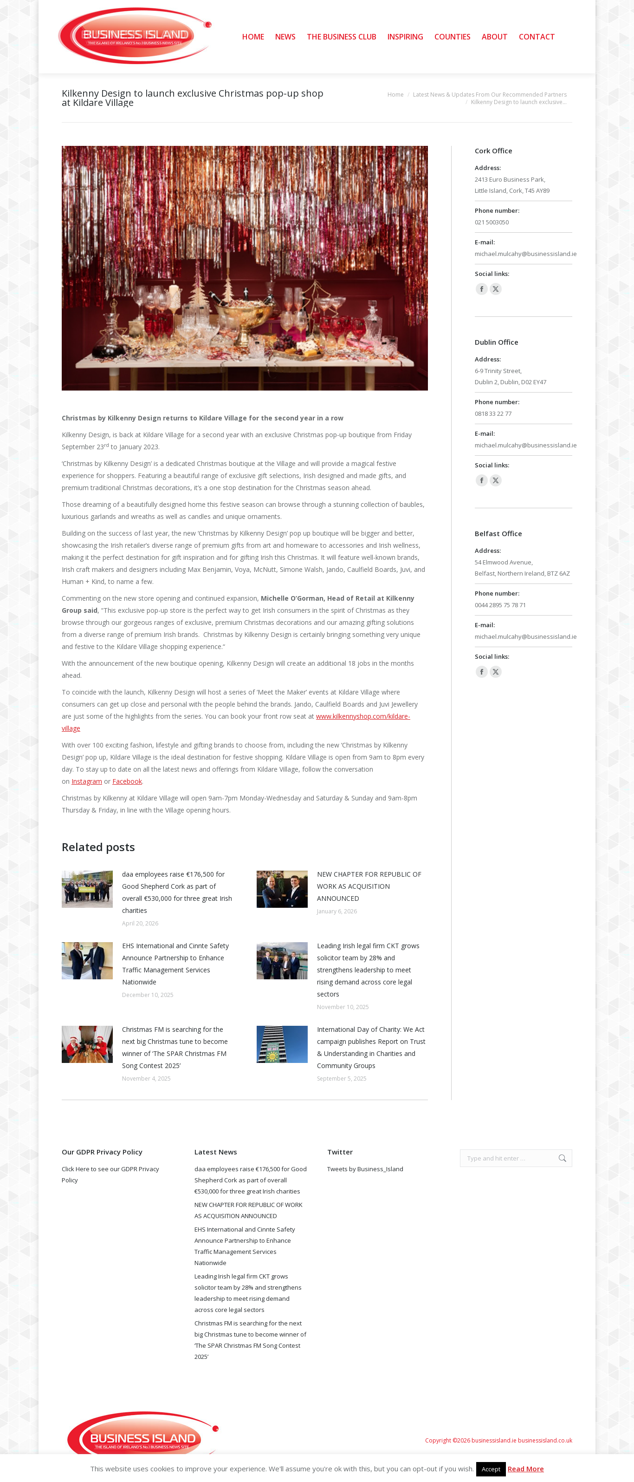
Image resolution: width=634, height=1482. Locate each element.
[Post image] (87, 889)
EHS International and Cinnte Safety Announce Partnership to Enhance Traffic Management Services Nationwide (175, 963)
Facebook (127, 781)
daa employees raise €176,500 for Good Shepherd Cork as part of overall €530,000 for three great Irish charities (177, 892)
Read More (526, 1468)
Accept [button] (491, 1469)
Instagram (86, 781)
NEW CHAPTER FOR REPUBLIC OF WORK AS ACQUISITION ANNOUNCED (369, 886)
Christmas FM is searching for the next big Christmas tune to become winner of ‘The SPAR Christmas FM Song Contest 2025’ (175, 1047)
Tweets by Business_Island (365, 1169)
